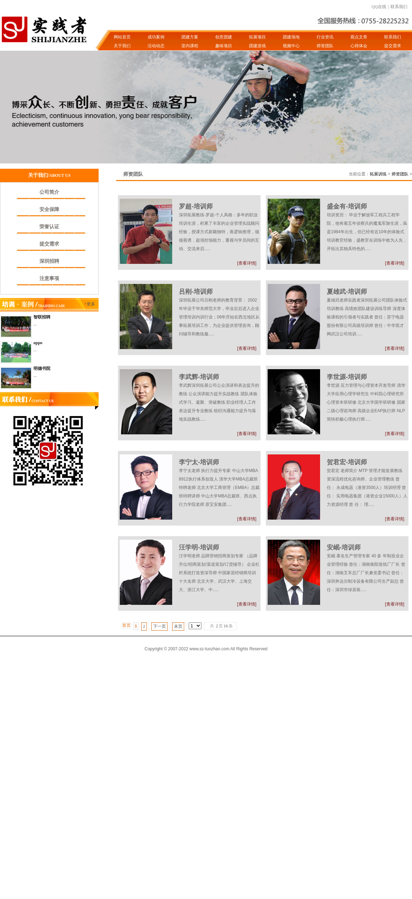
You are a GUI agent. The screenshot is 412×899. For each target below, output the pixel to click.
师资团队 (325, 45)
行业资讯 (325, 37)
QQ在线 (379, 6)
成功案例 (156, 37)
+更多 (89, 304)
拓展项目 (257, 37)
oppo (37, 342)
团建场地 (291, 37)
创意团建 (223, 37)
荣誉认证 (49, 226)
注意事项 (49, 278)
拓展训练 (378, 174)
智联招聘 (41, 317)
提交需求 (392, 45)
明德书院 (41, 368)
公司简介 (49, 192)
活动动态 (156, 45)
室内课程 (189, 45)
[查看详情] (246, 263)
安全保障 (49, 209)
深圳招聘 (49, 261)
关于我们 (122, 45)
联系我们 (399, 6)
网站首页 (122, 37)
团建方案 (189, 37)
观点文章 (358, 37)
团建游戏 (257, 45)
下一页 (159, 626)
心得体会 (358, 45)
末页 (178, 626)
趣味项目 (223, 45)
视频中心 (291, 45)
